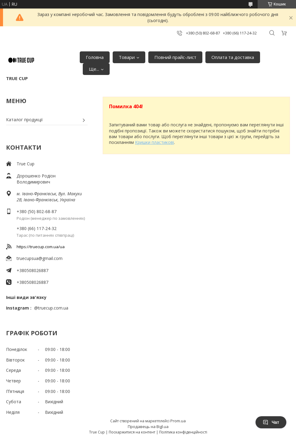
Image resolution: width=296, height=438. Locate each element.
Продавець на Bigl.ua (148, 426)
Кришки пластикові (154, 142)
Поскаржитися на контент (132, 432)
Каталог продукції (24, 119)
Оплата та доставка (232, 57)
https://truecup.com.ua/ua (41, 246)
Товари (127, 57)
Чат (271, 422)
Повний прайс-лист (175, 57)
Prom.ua (178, 420)
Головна (95, 57)
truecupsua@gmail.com (40, 258)
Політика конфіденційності (183, 432)
